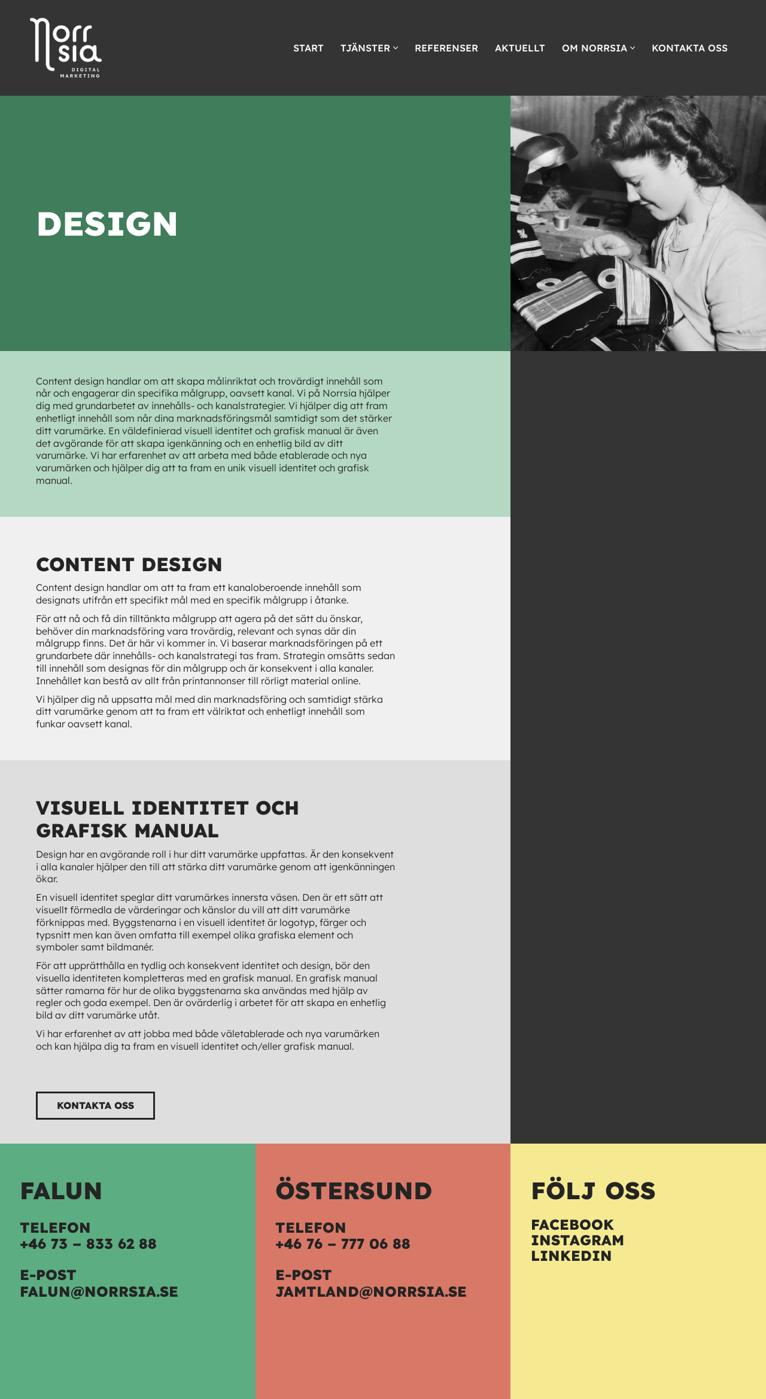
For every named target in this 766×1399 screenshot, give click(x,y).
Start (308, 48)
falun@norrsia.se (99, 1291)
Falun (61, 1190)
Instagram (577, 1240)
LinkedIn (571, 1255)
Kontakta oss (690, 48)
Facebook (572, 1224)
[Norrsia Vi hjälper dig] (66, 48)
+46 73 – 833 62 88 (88, 1243)
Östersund (353, 1190)
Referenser (446, 48)
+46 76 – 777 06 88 (343, 1243)
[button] (395, 47)
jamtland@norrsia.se (371, 1291)
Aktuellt (520, 48)
